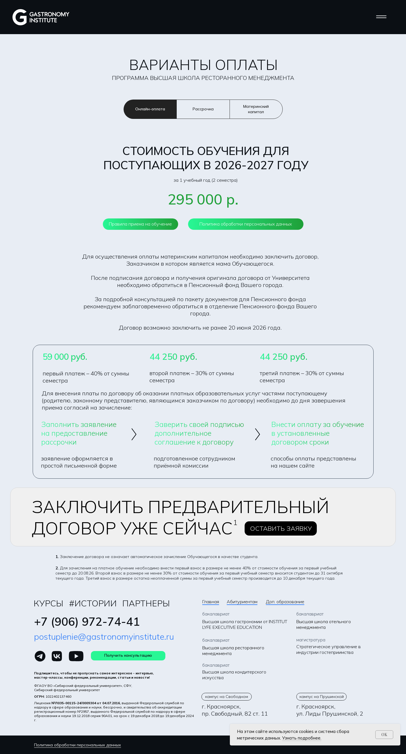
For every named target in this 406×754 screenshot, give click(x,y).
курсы (48, 603)
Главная (210, 601)
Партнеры (146, 603)
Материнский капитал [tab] (256, 109)
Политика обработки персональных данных (77, 744)
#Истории (93, 603)
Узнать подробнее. (301, 738)
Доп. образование (285, 601)
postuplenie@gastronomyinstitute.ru (104, 636)
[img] (40, 656)
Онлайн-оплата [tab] (150, 108)
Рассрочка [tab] (203, 108)
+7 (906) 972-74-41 (87, 621)
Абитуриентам (242, 601)
